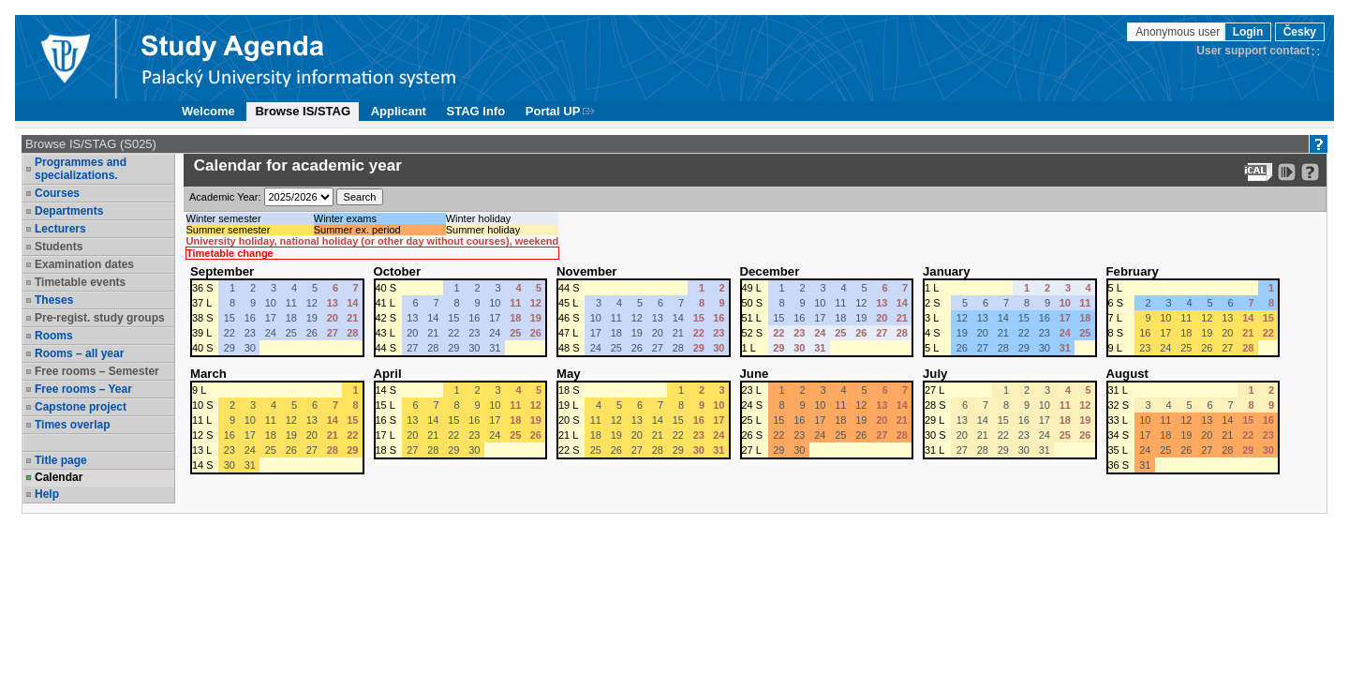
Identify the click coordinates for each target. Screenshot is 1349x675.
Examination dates (84, 264)
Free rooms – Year (83, 389)
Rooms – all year (79, 353)
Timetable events (80, 282)
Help (47, 494)
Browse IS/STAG (302, 111)
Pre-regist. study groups (100, 317)
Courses (57, 193)
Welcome (208, 111)
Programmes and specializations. (80, 169)
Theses (54, 300)
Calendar (58, 477)
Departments (69, 211)
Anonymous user (1179, 31)
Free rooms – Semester (97, 371)
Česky (1299, 31)
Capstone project (80, 406)
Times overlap (72, 424)
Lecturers (60, 228)
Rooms (54, 335)
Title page (61, 460)
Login (1248, 31)
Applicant (398, 111)
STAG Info (476, 111)
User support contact (1253, 50)
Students (58, 246)
